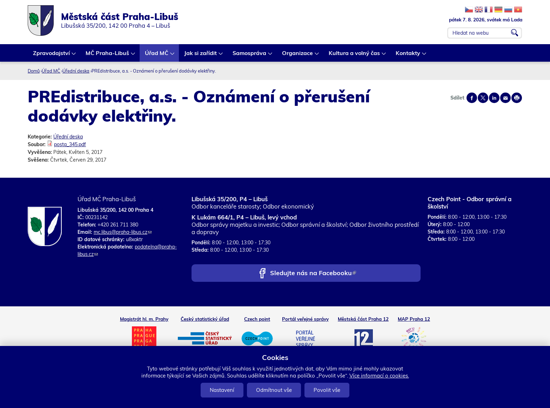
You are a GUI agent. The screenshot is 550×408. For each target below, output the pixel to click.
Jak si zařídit (201, 55)
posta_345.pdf (70, 144)
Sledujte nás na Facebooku (313, 273)
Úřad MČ (157, 55)
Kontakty (408, 55)
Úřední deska (75, 71)
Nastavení (222, 390)
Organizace (298, 55)
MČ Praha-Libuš (107, 55)
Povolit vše (327, 390)
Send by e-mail (505, 98)
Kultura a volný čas (354, 55)
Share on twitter (483, 98)
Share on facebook (472, 98)
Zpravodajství (52, 55)
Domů (34, 71)
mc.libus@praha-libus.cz (123, 232)
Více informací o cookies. (379, 375)
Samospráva (249, 55)
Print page (516, 98)
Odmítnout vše (274, 390)
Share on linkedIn (494, 98)
